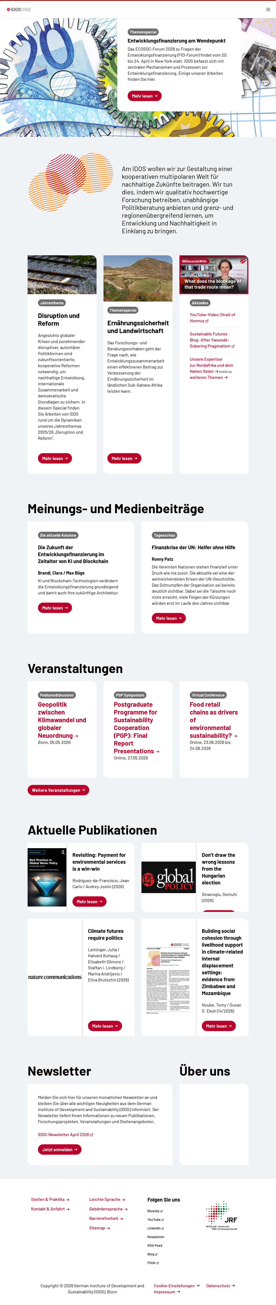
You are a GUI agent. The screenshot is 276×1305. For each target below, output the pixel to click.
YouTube (155, 1219)
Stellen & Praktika (50, 1199)
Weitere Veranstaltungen (58, 790)
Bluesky (155, 1211)
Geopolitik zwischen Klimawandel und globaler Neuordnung (62, 719)
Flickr (153, 1263)
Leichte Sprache (107, 1199)
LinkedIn (155, 1228)
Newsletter (156, 1237)
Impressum (167, 1291)
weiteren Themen (206, 377)
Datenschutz (220, 1285)
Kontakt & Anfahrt (50, 1208)
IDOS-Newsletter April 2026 (65, 1134)
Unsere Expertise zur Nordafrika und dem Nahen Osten (211, 365)
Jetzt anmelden (59, 1149)
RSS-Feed (154, 1245)
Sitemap (99, 1227)
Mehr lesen (144, 95)
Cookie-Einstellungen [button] (176, 1285)
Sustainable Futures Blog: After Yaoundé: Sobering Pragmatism (212, 339)
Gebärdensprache (108, 1208)
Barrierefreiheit (106, 1218)
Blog (152, 1254)
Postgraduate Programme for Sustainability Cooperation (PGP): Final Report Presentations (136, 727)
